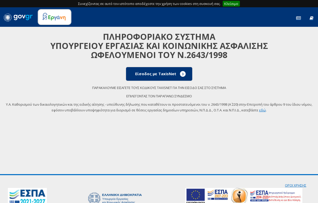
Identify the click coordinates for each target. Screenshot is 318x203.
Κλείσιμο (231, 3)
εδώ (262, 110)
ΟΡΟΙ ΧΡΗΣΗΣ (295, 185)
